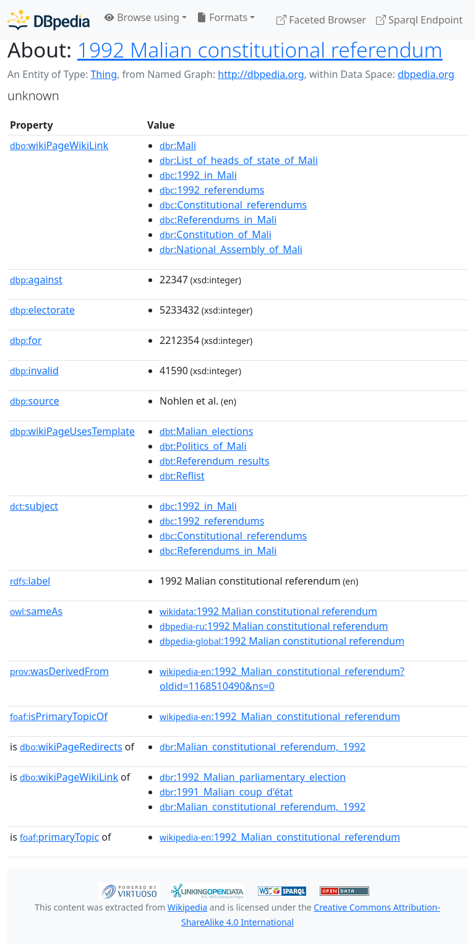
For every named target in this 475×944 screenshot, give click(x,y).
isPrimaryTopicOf (59, 716)
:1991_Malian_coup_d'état (226, 792)
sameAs (36, 611)
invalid (34, 370)
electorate (42, 310)
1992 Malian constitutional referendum (260, 49)
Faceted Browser (321, 20)
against (36, 279)
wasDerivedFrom (59, 671)
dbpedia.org (426, 74)
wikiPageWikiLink (59, 145)
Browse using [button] (142, 17)
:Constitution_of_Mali (216, 234)
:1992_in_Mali (198, 175)
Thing (103, 74)
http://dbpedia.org (261, 74)
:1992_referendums (212, 190)
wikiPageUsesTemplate (72, 431)
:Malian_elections (206, 431)
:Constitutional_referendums (233, 205)
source (34, 401)
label (30, 581)
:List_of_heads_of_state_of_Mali (239, 160)
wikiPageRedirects (71, 746)
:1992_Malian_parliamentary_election (253, 777)
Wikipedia (187, 907)
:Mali (178, 145)
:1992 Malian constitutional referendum (268, 611)
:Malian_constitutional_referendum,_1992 (263, 746)
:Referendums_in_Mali (218, 219)
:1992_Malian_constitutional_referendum (280, 716)
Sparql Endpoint (419, 20)
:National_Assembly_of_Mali (231, 249)
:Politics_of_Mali (203, 446)
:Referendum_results (215, 461)
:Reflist (182, 476)
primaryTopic (59, 837)
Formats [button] (222, 17)
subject (34, 506)
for (25, 340)
